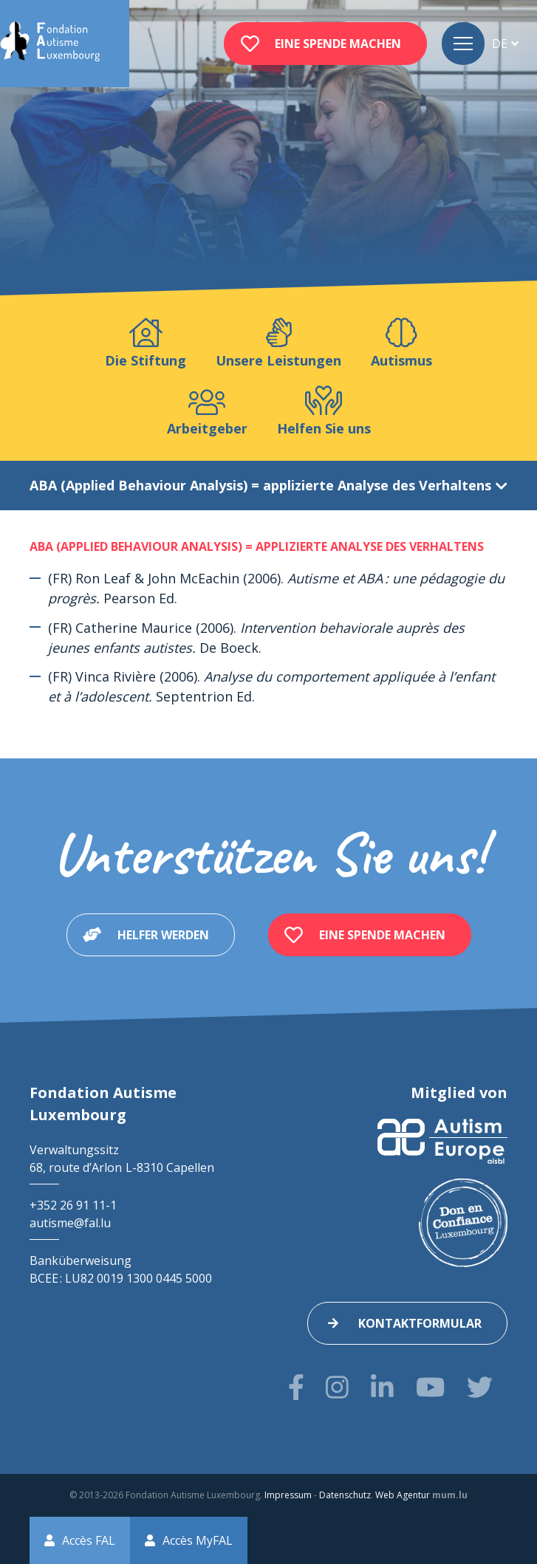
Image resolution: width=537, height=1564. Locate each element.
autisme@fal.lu (70, 1223)
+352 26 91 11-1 (73, 1205)
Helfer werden (163, 935)
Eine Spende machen (338, 43)
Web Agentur (402, 1495)
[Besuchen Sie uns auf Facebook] (296, 1387)
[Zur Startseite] (50, 43)
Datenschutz (345, 1495)
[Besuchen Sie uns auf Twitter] (480, 1387)
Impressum (288, 1495)
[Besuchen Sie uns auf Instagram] (337, 1387)
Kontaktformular (420, 1323)
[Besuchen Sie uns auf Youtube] (430, 1387)
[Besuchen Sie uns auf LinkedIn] (382, 1387)
